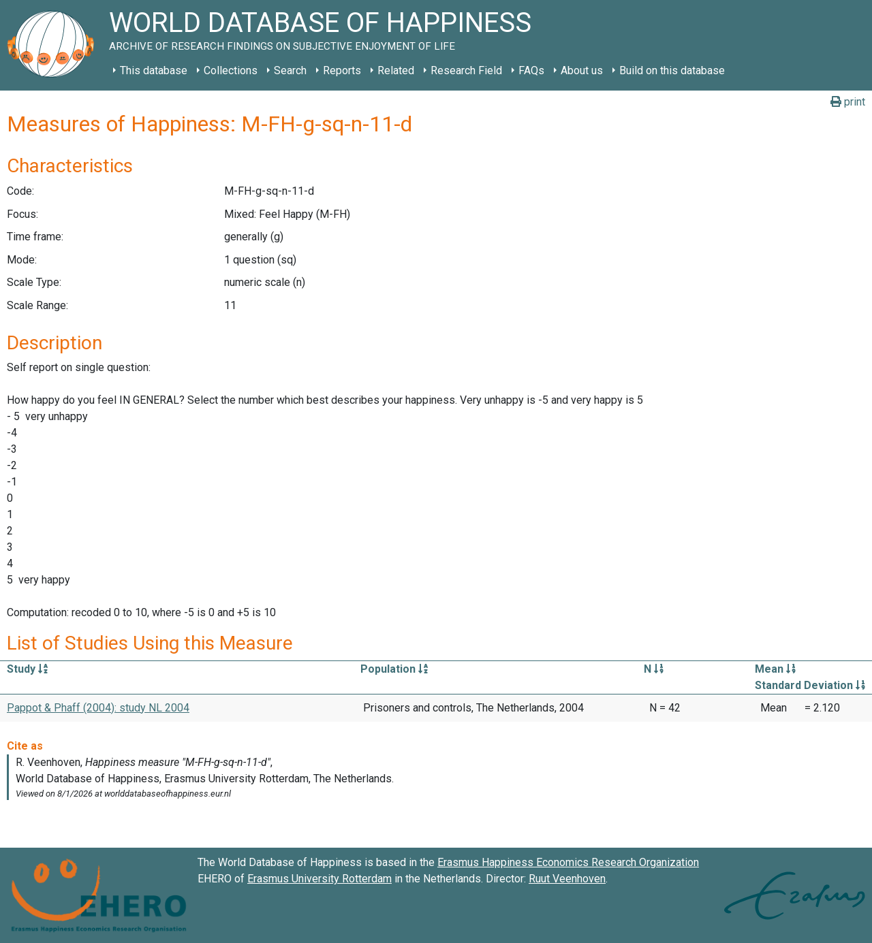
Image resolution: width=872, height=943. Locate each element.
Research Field (466, 70)
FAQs (531, 70)
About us (582, 70)
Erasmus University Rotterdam (319, 878)
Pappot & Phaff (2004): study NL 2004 (98, 707)
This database (153, 70)
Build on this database (672, 70)
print (847, 101)
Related (395, 70)
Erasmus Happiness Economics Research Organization (568, 862)
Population (394, 668)
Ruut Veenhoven (567, 878)
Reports (342, 70)
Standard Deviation (810, 685)
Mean (775, 668)
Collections (231, 70)
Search (290, 70)
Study (27, 668)
